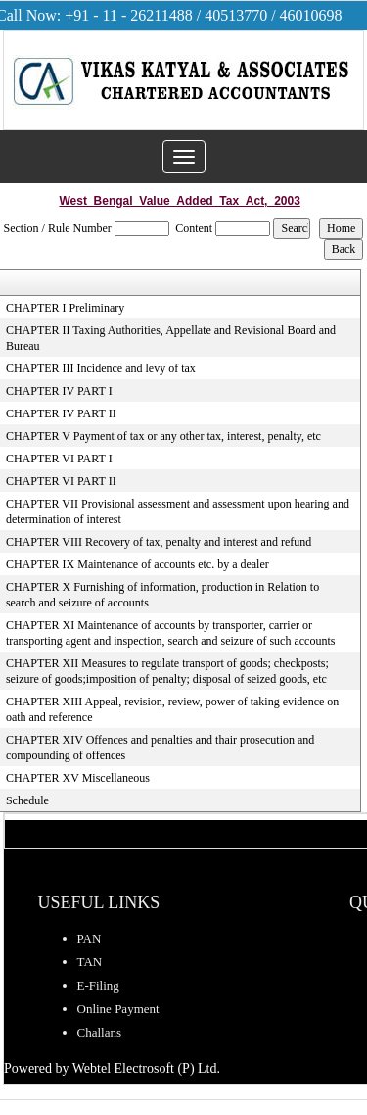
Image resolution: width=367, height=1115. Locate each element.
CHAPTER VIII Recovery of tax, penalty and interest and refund (158, 542)
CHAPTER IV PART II (61, 413)
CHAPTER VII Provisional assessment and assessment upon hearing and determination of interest (177, 511)
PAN (89, 938)
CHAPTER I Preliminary (65, 308)
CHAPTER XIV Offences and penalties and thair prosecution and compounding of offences (160, 747)
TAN (90, 961)
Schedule (27, 800)
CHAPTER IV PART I (59, 391)
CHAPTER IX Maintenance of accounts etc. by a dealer (137, 564)
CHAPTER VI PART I (59, 458)
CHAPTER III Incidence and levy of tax (101, 368)
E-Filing (98, 985)
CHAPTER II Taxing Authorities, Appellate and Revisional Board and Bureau (171, 338)
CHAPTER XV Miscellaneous (78, 778)
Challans (99, 1032)
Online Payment (118, 1008)
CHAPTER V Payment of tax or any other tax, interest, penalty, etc (163, 436)
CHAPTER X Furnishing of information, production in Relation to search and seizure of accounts (162, 594)
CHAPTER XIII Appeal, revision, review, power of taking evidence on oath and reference (172, 709)
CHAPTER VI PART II (61, 481)
